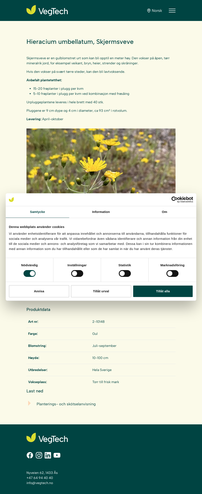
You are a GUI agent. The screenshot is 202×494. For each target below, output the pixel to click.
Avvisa (39, 291)
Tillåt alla (163, 291)
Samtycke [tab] (37, 212)
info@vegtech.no (39, 483)
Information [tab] (101, 212)
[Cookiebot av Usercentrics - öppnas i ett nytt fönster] (174, 199)
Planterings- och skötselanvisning (66, 404)
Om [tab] (164, 212)
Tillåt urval (101, 291)
